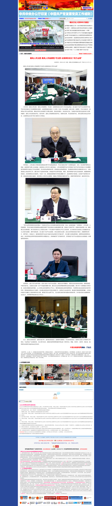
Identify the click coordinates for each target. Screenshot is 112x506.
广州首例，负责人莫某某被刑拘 (56, 381)
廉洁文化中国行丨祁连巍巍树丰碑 (42, 47)
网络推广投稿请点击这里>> (85, 53)
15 (61, 45)
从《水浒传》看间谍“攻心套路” (26, 47)
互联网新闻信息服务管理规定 (43, 410)
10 (51, 45)
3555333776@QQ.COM (30, 18)
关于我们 (37, 437)
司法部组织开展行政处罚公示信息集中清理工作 (79, 40)
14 (59, 45)
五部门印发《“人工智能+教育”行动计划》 (77, 49)
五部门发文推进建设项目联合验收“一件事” (78, 30)
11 (53, 45)
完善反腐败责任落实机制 (31, 381)
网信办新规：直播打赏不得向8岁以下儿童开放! (79, 47)
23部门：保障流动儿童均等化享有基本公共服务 (79, 28)
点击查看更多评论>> (88, 389)
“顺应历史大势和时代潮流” (79, 22)
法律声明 (47, 437)
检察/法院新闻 (28, 53)
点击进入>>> (48, 18)
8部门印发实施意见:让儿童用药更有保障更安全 (79, 35)
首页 (22, 53)
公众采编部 (42, 437)
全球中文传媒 (31, 4)
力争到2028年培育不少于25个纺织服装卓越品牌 (79, 33)
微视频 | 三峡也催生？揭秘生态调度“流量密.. (61, 47)
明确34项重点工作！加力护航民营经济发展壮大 (79, 25)
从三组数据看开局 (81, 381)
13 (57, 45)
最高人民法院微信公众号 (75, 62)
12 (55, 45)
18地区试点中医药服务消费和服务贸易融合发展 (79, 42)
